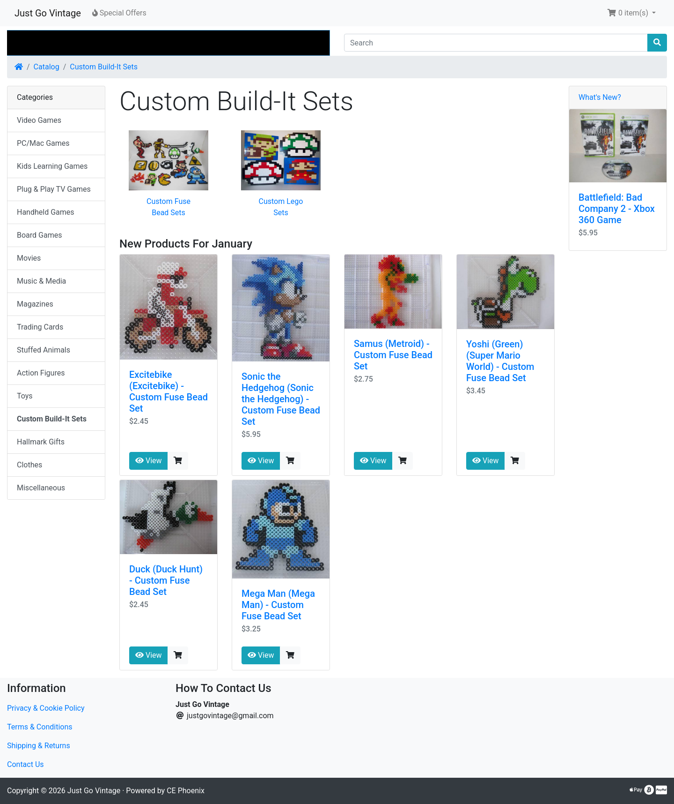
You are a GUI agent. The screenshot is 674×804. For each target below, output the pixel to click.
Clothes (29, 464)
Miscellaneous (41, 487)
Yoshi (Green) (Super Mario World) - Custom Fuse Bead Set (500, 360)
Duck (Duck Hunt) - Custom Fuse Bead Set (166, 580)
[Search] (496, 43)
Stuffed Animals (43, 350)
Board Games (39, 235)
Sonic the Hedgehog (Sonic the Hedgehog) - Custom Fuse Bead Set (281, 399)
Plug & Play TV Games (54, 189)
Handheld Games (45, 212)
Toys (25, 395)
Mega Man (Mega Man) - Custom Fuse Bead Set (278, 605)
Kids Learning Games (52, 166)
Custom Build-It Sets (104, 66)
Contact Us (25, 764)
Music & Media (41, 281)
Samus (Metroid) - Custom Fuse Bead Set (393, 355)
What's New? (600, 97)
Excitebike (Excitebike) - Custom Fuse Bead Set (168, 391)
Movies (29, 258)
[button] (631, 13)
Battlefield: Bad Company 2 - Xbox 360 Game (617, 208)
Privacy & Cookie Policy (46, 708)
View (148, 460)
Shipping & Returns (38, 745)
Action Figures (41, 372)
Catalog (46, 66)
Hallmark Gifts (41, 441)
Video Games (39, 120)
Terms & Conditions (40, 726)
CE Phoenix (186, 790)
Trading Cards (40, 327)
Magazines (35, 304)
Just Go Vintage (48, 13)
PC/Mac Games (43, 143)
